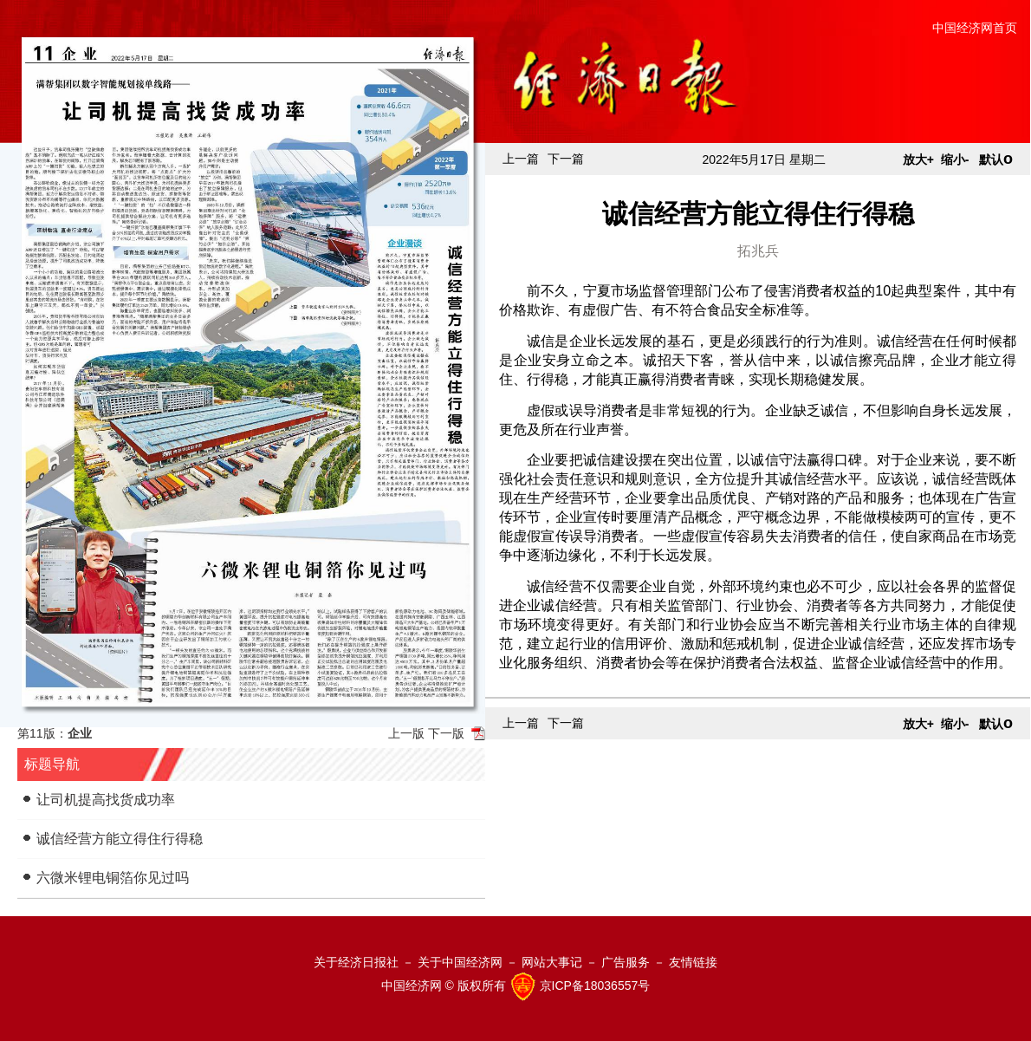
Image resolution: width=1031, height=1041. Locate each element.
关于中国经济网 (460, 962)
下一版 (446, 733)
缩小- (955, 159)
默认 (996, 159)
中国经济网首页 (974, 28)
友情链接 (693, 962)
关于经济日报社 (356, 962)
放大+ (918, 159)
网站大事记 (552, 962)
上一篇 (521, 159)
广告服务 (625, 962)
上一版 (406, 733)
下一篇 (566, 159)
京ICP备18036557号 (595, 985)
